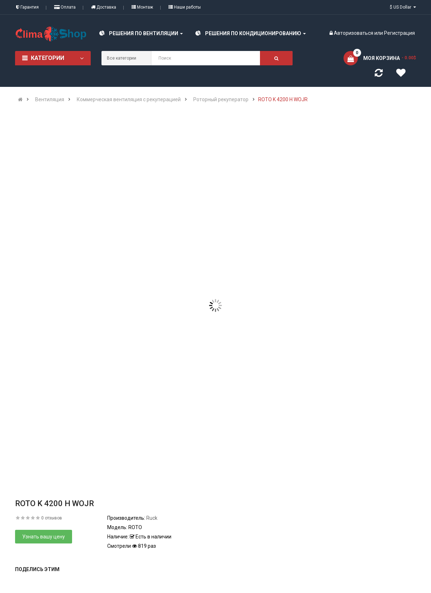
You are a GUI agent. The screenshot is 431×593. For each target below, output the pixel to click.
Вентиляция (49, 99)
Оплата (65, 7)
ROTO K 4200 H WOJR (283, 99)
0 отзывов (51, 517)
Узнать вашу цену (43, 537)
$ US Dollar (403, 7)
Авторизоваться (353, 33)
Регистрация (399, 33)
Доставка (103, 7)
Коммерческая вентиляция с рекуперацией (129, 99)
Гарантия (27, 7)
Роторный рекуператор (220, 99)
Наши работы (185, 7)
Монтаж (142, 7)
